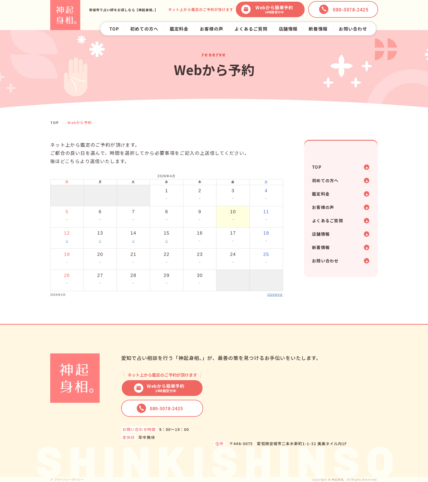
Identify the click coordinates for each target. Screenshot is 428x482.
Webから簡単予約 (267, 9)
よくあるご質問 (251, 28)
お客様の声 (211, 28)
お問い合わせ (353, 28)
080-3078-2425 (160, 408)
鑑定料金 (179, 28)
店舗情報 (288, 28)
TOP (114, 28)
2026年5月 (275, 294)
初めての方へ (144, 28)
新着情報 (318, 28)
